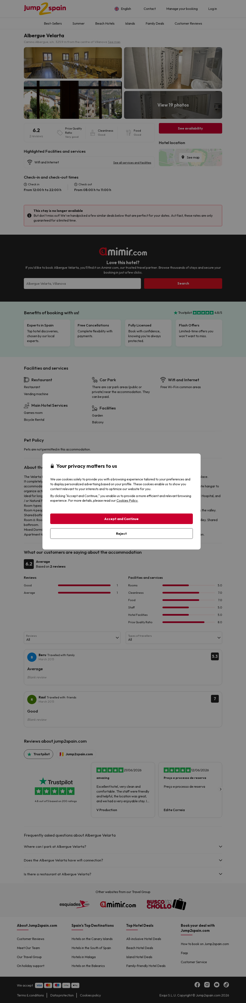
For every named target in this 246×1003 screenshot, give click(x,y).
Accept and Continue (121, 519)
